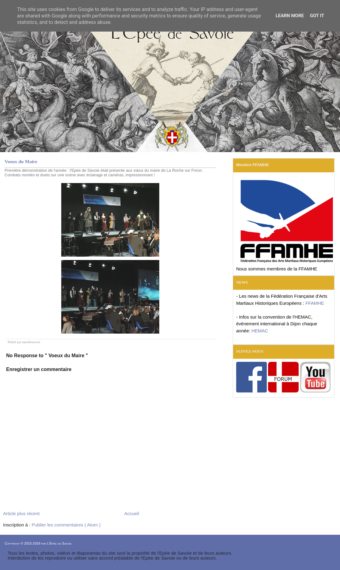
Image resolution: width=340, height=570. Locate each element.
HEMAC (259, 330)
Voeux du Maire (21, 161)
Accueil (131, 513)
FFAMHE (314, 303)
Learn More (290, 15)
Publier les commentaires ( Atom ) (66, 524)
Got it (317, 15)
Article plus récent (21, 513)
